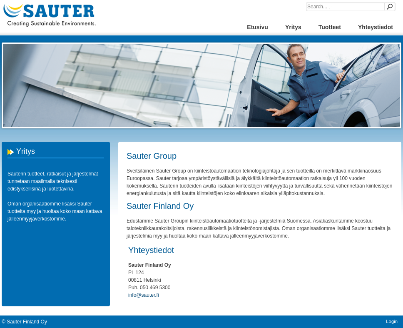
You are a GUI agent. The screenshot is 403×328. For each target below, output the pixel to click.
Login (392, 321)
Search (389, 6)
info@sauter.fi (143, 295)
